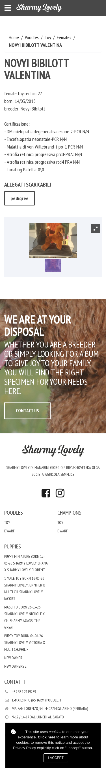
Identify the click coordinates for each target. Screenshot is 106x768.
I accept (56, 758)
